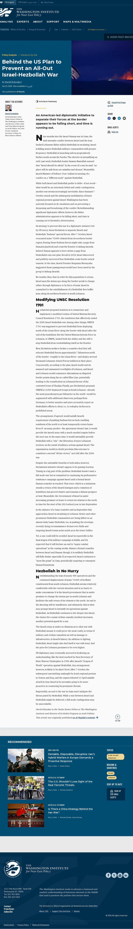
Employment (9, 925)
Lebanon (65, 29)
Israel (110, 773)
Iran (56, 29)
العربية (29, 86)
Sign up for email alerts (115, 794)
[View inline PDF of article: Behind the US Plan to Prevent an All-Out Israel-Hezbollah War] (118, 104)
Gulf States (77, 29)
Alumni (77, 911)
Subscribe (8, 911)
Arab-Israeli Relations (113, 756)
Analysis (6, 21)
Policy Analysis (9, 55)
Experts (23, 21)
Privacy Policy (23, 925)
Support (53, 21)
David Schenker (13, 82)
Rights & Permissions (40, 925)
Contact (7, 906)
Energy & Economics (37, 29)
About (38, 21)
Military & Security (18, 29)
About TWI (44, 911)
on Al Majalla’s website (83, 717)
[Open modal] (120, 37)
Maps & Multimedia (77, 21)
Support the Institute (61, 911)
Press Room (9, 909)
